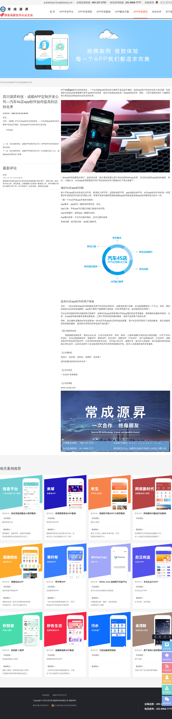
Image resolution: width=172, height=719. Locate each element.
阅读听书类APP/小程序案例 (112, 513)
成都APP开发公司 (59, 695)
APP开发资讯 (140, 11)
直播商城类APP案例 (64, 650)
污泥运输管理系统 (107, 650)
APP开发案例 (103, 11)
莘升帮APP (60, 582)
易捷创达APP (17, 582)
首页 (8, 82)
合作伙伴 (156, 11)
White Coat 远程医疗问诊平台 (113, 582)
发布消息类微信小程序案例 (23, 513)
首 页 (52, 11)
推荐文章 (28, 82)
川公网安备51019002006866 (65, 705)
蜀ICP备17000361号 (41, 705)
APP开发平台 (66, 11)
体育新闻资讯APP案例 (65, 513)
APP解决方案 (122, 11)
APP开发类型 (85, 11)
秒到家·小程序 (17, 650)
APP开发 (3, 82)
